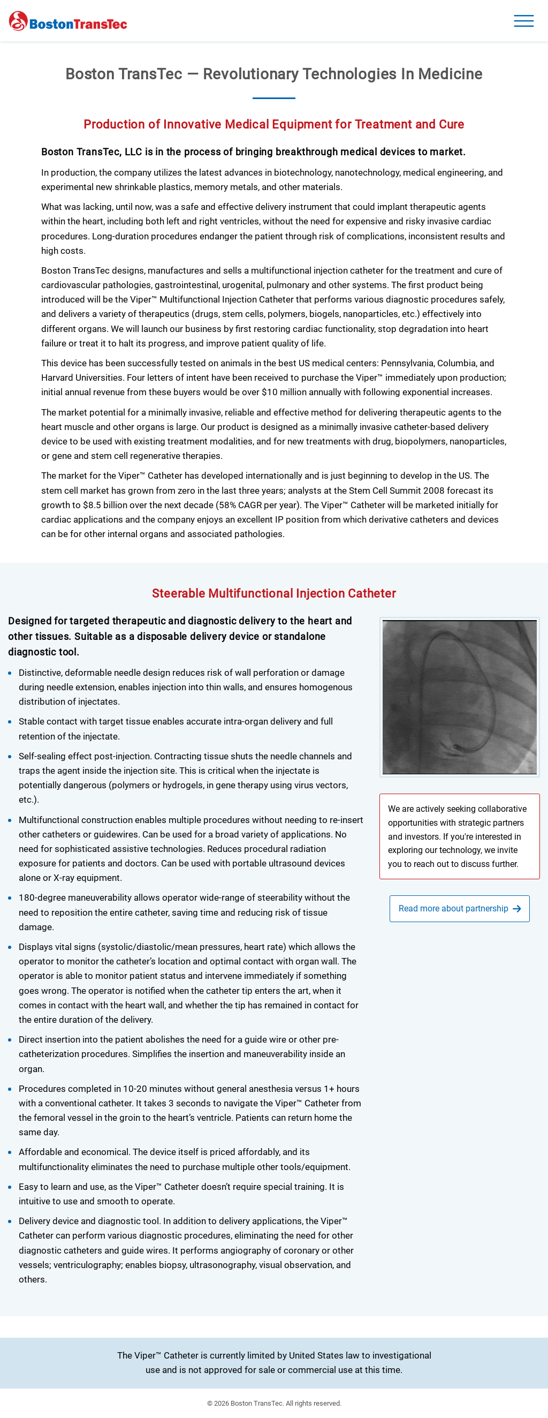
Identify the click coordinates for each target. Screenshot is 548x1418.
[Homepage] (68, 21)
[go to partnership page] (460, 908)
